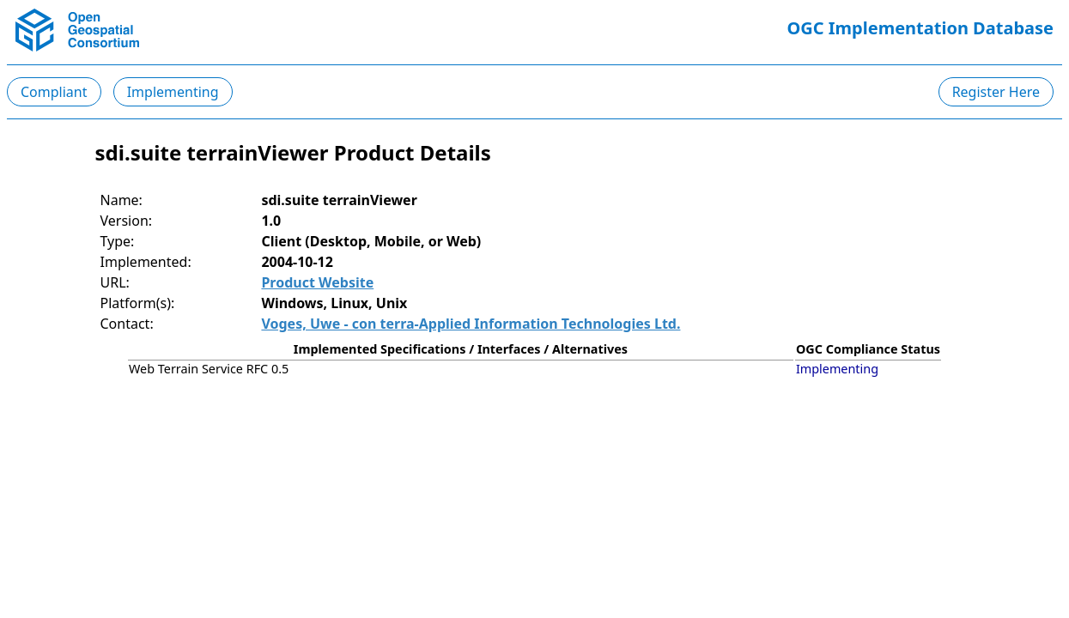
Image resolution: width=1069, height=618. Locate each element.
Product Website (317, 282)
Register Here (996, 91)
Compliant (54, 91)
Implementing (173, 91)
